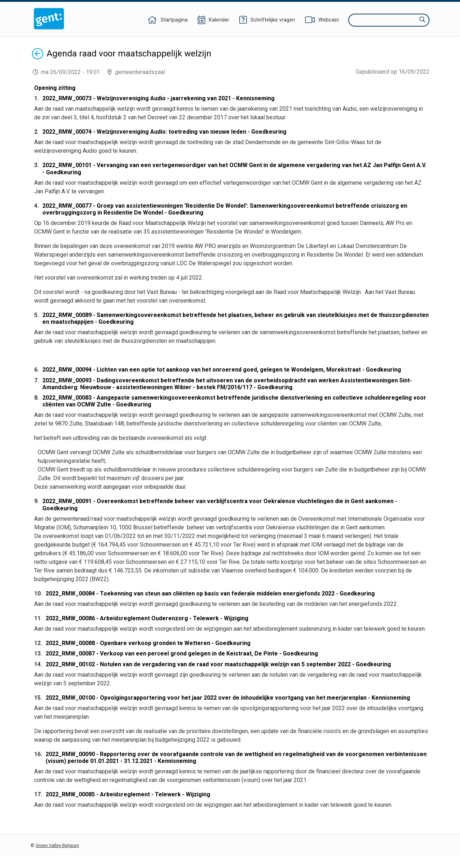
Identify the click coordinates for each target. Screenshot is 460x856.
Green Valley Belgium (57, 845)
